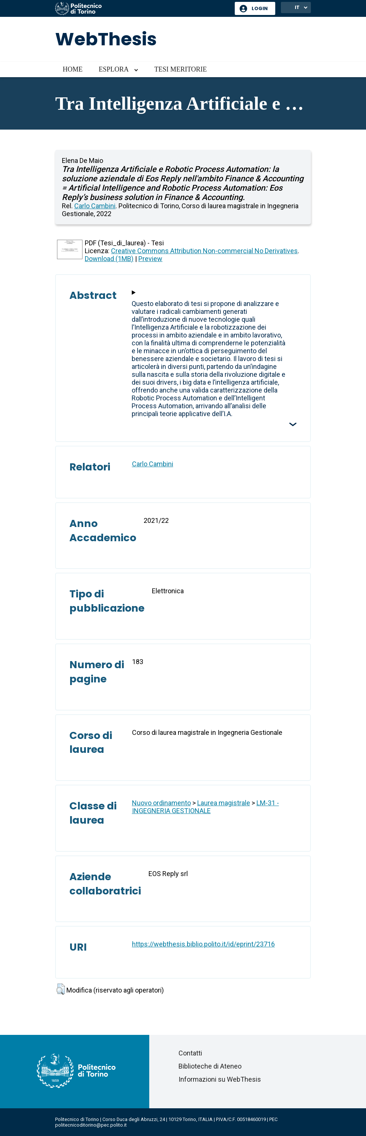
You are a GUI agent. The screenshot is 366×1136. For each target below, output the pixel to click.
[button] (60, 989)
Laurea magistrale (223, 803)
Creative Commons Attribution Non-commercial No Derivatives (204, 251)
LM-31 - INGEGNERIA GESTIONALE (205, 807)
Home (72, 69)
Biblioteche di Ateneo (210, 1066)
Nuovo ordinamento (161, 803)
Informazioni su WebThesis (219, 1079)
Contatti (190, 1053)
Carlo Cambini (95, 206)
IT (297, 7)
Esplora (114, 69)
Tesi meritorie (180, 69)
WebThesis (106, 39)
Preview (150, 259)
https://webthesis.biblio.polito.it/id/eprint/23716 (203, 944)
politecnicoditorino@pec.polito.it (91, 1125)
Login (260, 8)
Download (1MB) (109, 259)
